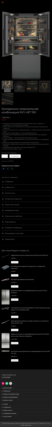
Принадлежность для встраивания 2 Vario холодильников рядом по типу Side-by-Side (30, 309)
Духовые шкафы (7, 388)
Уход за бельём (7, 416)
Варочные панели (8, 400)
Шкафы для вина (7, 410)
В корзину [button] (14, 262)
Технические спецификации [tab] (10, 177)
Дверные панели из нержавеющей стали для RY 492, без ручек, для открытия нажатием (30, 335)
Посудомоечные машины (9, 413)
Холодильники (7, 407)
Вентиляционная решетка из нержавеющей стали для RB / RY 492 (30, 352)
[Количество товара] (4, 156)
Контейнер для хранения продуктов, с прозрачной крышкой (28, 267)
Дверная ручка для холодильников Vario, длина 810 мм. (29, 255)
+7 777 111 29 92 (6, 377)
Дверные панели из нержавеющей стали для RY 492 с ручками (29, 291)
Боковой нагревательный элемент (22, 279)
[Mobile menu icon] (3, 2)
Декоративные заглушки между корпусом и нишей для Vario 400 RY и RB (30, 322)
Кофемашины (7, 391)
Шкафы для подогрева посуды (11, 394)
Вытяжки (5, 404)
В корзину (15, 156)
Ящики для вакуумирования (10, 397)
